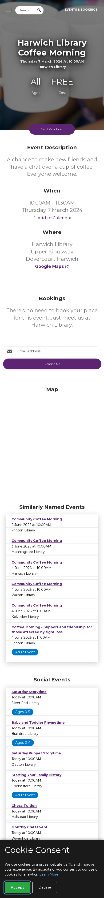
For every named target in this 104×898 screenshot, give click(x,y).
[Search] (25, 10)
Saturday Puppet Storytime (36, 753)
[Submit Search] (39, 10)
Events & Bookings (81, 9)
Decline (45, 887)
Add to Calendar (52, 217)
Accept (17, 887)
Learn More (48, 874)
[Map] (52, 444)
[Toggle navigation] (7, 10)
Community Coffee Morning (37, 519)
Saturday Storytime (29, 692)
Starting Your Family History (36, 775)
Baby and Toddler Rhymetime (38, 722)
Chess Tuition (24, 806)
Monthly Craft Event (30, 827)
